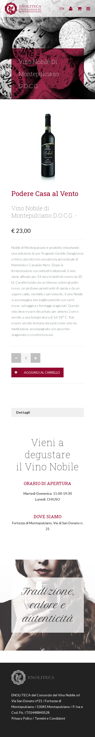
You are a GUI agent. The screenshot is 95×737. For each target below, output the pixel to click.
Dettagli (23, 412)
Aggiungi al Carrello (42, 372)
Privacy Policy (21, 718)
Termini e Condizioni (50, 718)
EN (62, 8)
